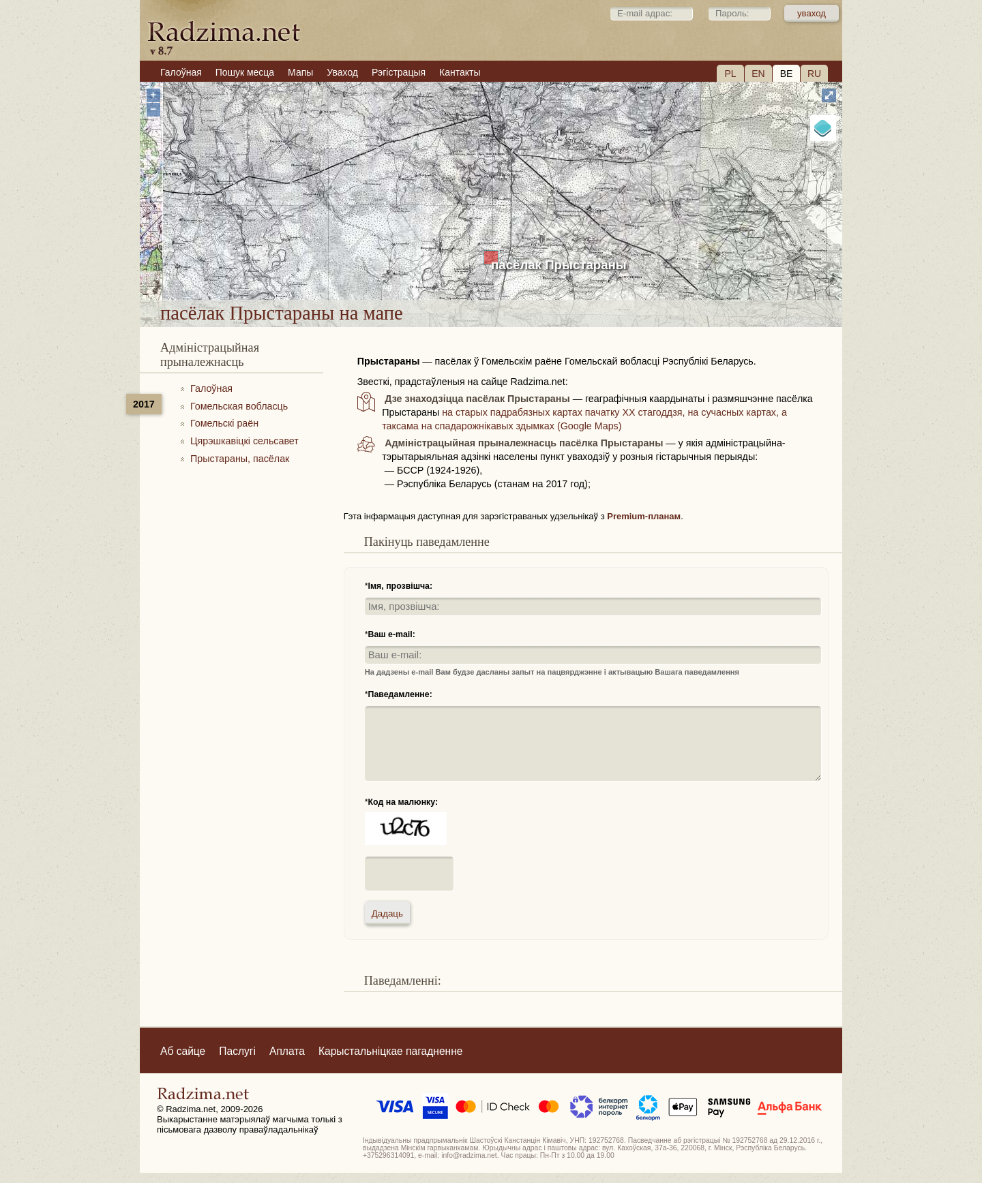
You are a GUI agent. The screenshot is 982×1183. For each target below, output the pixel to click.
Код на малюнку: (403, 802)
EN (758, 73)
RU (814, 73)
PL (730, 73)
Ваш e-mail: (391, 634)
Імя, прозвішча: (400, 586)
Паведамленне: (400, 694)
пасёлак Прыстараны (559, 265)
